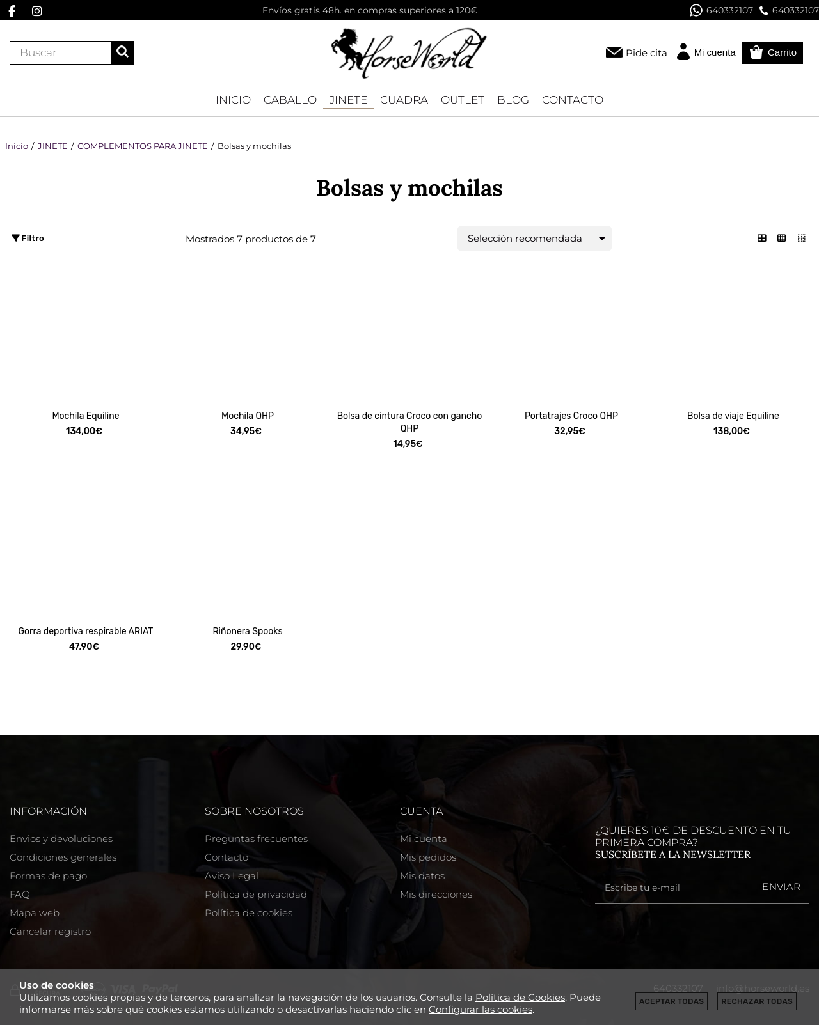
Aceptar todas (671, 1001)
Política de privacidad (256, 894)
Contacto (226, 857)
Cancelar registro (50, 931)
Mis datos (422, 876)
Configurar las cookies (480, 1009)
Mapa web (35, 913)
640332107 (721, 10)
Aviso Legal (231, 876)
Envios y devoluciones (61, 839)
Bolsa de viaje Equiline (733, 416)
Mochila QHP (247, 416)
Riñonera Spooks (247, 631)
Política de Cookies (520, 997)
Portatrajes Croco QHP (571, 416)
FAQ (20, 894)
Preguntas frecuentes (256, 839)
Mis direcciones (436, 894)
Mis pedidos (428, 857)
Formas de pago (48, 876)
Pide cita (646, 53)
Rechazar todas (757, 1001)
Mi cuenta (423, 839)
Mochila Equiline (85, 416)
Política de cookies (248, 913)
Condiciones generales (63, 857)
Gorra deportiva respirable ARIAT (86, 631)
